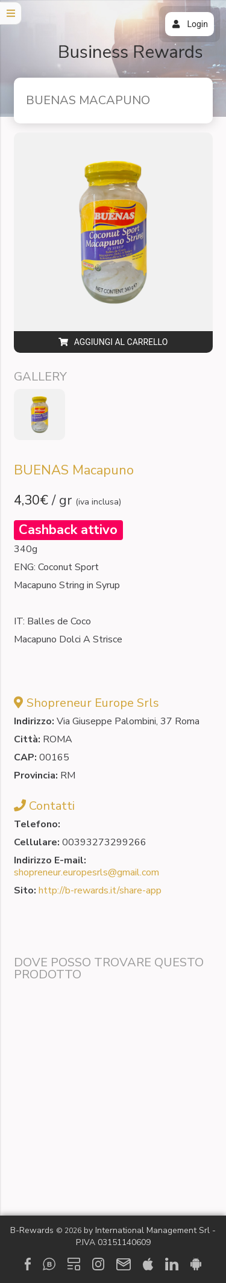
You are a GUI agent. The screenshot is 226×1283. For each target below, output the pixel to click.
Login (189, 24)
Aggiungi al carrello (113, 342)
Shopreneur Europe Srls (93, 703)
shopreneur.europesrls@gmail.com (86, 872)
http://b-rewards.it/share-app (100, 890)
